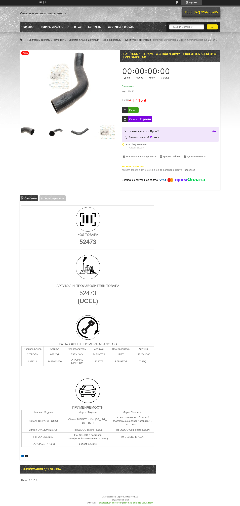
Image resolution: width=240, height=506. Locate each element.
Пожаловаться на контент (110, 503)
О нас (78, 27)
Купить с (140, 119)
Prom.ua (134, 497)
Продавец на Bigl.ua (120, 500)
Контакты (94, 27)
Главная (28, 27)
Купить (133, 110)
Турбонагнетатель (111, 39)
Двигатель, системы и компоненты (47, 39)
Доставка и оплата (121, 27)
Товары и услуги (52, 27)
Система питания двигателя (84, 39)
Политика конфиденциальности (138, 503)
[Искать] (212, 26)
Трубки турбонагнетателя (137, 39)
